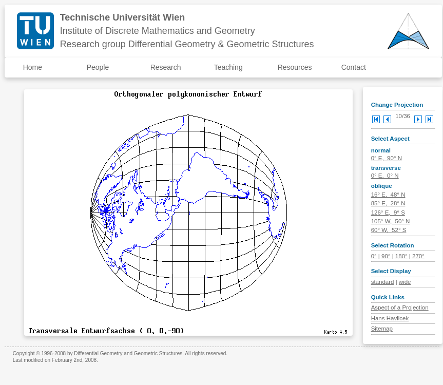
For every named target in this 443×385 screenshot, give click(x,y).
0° (374, 256)
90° (385, 256)
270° (418, 256)
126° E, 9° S (388, 212)
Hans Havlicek (390, 318)
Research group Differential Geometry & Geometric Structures (187, 44)
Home (32, 67)
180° (401, 256)
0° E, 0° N (385, 175)
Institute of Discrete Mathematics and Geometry (157, 31)
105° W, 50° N (390, 221)
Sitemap (382, 328)
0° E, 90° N (386, 158)
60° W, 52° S (389, 230)
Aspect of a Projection (400, 307)
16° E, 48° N (388, 194)
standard (382, 282)
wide (405, 282)
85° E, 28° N (388, 203)
